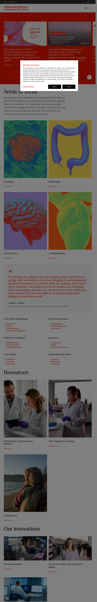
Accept (69, 86)
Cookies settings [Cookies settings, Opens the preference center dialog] (28, 86)
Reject (55, 86)
